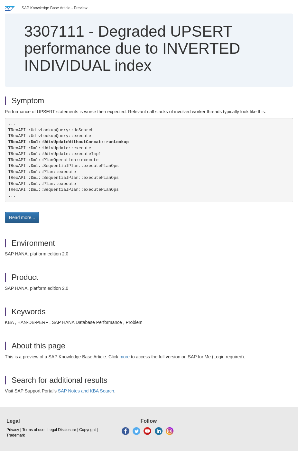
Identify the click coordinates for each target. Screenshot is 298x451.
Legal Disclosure (62, 430)
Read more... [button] (22, 217)
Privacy (12, 430)
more (124, 356)
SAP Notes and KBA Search (86, 390)
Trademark (15, 435)
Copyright (87, 430)
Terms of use (33, 430)
